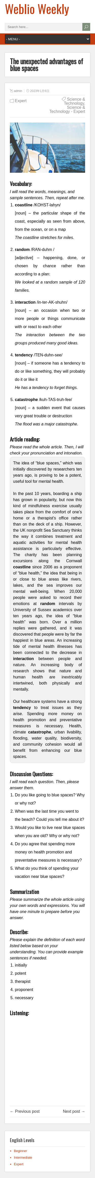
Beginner (20, 1151)
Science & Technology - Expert (67, 109)
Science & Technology (74, 101)
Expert (21, 101)
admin (18, 91)
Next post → (74, 1111)
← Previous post (25, 1111)
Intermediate (23, 1157)
